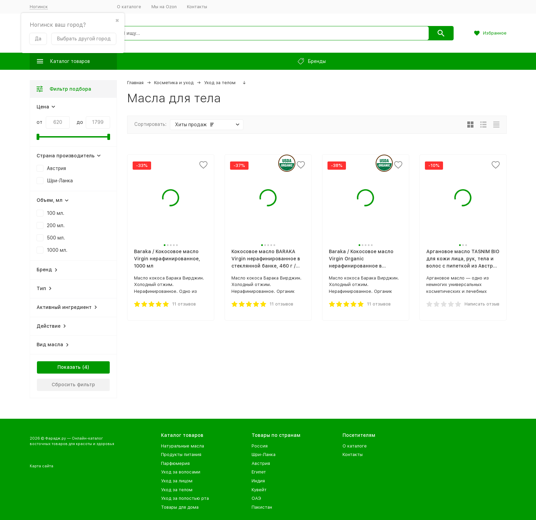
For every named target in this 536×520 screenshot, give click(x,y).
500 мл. (56, 237)
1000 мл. (57, 250)
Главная (135, 82)
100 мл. (55, 213)
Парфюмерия (175, 463)
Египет (259, 471)
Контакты (197, 6)
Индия (258, 480)
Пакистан (262, 507)
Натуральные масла (182, 445)
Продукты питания (181, 454)
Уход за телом (220, 82)
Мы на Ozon (164, 6)
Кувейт (259, 489)
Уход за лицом (176, 480)
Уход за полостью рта (185, 498)
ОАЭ (256, 498)
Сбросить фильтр (73, 384)
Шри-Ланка (60, 180)
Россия (260, 445)
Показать (69, 367)
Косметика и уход (173, 82)
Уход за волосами (180, 471)
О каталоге (129, 6)
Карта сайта (41, 466)
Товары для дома (180, 507)
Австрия (56, 168)
